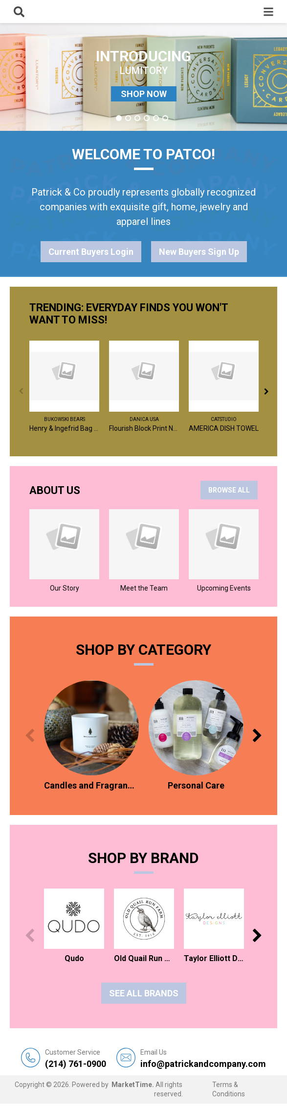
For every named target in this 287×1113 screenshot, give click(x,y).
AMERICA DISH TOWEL (224, 428)
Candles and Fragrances (91, 785)
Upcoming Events (224, 588)
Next (266, 391)
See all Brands (143, 993)
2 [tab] (128, 118)
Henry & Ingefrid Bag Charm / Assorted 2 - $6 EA (64, 428)
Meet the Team (144, 588)
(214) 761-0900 (75, 1058)
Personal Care (196, 785)
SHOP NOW (144, 94)
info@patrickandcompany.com (203, 1058)
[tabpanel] (143, 77)
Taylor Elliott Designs (214, 958)
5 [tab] (156, 118)
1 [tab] (119, 118)
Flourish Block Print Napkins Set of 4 (144, 428)
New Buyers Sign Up (199, 252)
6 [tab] (165, 118)
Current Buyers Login (90, 252)
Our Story (64, 588)
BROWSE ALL (229, 490)
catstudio (224, 419)
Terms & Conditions (228, 1089)
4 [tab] (147, 118)
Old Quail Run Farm (144, 958)
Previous (20, 391)
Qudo (74, 958)
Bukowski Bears (64, 419)
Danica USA (144, 419)
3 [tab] (137, 118)
